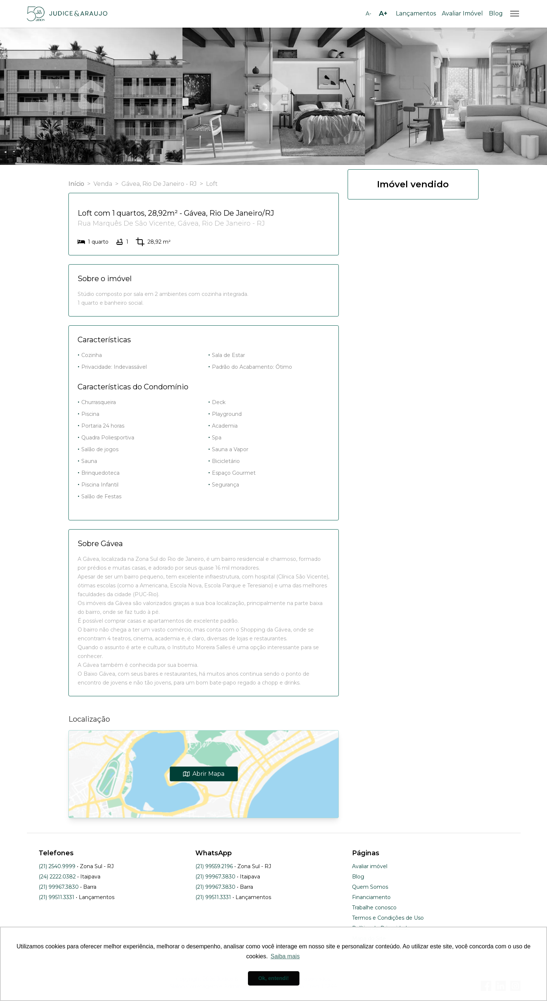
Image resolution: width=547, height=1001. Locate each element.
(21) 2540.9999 (57, 866)
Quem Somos (370, 887)
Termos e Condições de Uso (388, 918)
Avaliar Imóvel (462, 13)
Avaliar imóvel (369, 866)
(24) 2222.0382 (57, 876)
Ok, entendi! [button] (273, 978)
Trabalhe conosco (374, 907)
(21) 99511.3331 (56, 897)
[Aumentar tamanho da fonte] (383, 14)
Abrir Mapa (203, 773)
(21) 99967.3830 (59, 887)
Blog (496, 13)
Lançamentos (416, 13)
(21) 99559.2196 (214, 866)
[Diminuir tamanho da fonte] (368, 14)
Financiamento (371, 897)
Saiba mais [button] (285, 956)
